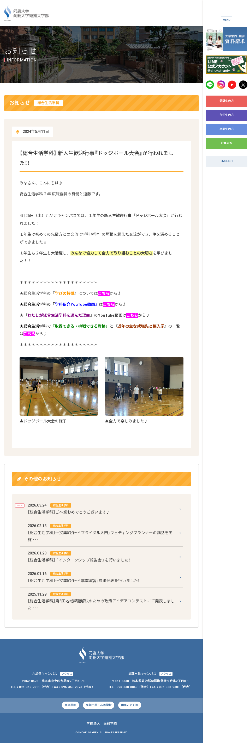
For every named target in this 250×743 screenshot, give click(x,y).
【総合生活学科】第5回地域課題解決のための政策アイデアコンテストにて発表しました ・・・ (101, 601)
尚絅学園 (70, 705)
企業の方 (226, 143)
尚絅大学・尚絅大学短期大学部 (26, 13)
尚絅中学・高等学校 (99, 705)
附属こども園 (129, 705)
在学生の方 (226, 115)
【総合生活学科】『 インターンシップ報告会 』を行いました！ (79, 556)
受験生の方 (226, 101)
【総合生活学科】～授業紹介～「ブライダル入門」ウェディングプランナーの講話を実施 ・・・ (100, 532)
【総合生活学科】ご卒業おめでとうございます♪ (69, 508)
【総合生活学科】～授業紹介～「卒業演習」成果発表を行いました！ (84, 576)
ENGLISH (227, 161)
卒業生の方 (226, 129)
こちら (104, 293)
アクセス (67, 673)
